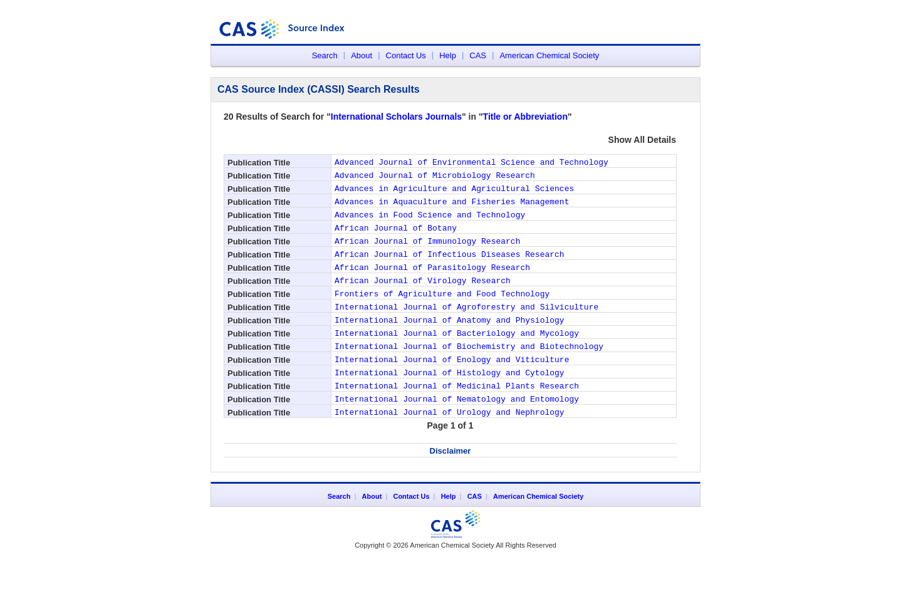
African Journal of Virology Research (423, 299)
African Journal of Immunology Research (427, 253)
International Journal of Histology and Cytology (450, 404)
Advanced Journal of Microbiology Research (435, 178)
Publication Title (258, 162)
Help (447, 55)
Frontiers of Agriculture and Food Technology (442, 314)
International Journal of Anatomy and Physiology (450, 344)
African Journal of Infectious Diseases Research (450, 268)
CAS (477, 55)
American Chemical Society (549, 55)
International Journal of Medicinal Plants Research (457, 419)
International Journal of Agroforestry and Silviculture (466, 329)
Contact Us (406, 55)
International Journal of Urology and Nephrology (450, 449)
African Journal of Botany (396, 238)
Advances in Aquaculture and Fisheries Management (452, 208)
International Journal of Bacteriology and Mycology (457, 359)
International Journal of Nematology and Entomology (457, 434)
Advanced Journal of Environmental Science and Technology (471, 163)
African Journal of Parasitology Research (432, 283)
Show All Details (642, 140)
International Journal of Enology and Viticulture (452, 389)
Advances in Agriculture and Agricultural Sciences (454, 193)
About (361, 55)
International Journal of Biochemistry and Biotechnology (469, 374)
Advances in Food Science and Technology (430, 223)
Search (325, 55)
